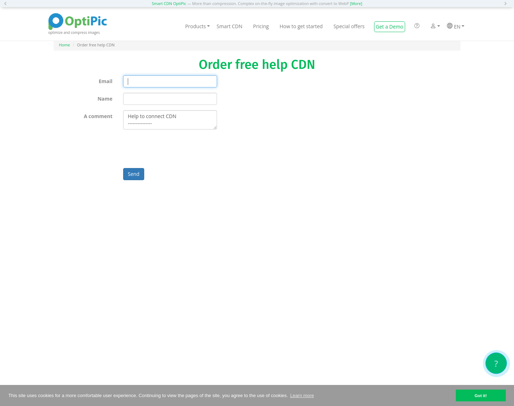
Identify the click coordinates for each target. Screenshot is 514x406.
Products (197, 26)
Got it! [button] (480, 395)
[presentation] (177, 149)
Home (64, 44)
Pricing (261, 26)
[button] (7, 3)
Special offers (348, 26)
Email (105, 81)
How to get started (301, 26)
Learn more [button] (302, 395)
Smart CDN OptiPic (169, 3)
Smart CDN (229, 26)
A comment (98, 116)
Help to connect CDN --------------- (170, 120)
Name (104, 98)
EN (455, 26)
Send (134, 174)
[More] (356, 3)
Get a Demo (390, 26)
